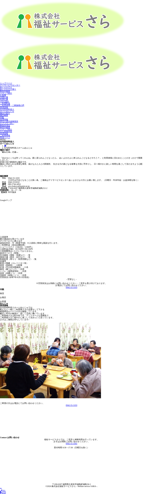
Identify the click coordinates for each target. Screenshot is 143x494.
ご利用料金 (5, 103)
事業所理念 (5, 125)
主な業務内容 (6, 131)
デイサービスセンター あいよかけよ (10, 86)
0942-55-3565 (71, 443)
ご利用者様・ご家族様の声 (12, 105)
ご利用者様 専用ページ (5, 136)
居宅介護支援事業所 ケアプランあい (9, 122)
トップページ (6, 83)
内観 (2, 117)
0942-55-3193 (71, 287)
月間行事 (4, 97)
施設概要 (4, 115)
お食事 (3, 95)
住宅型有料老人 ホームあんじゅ (7, 110)
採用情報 (4, 107)
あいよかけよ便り (8, 89)
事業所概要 (5, 91)
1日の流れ (4, 101)
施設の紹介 (5, 113)
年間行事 (4, 99)
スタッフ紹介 (6, 93)
